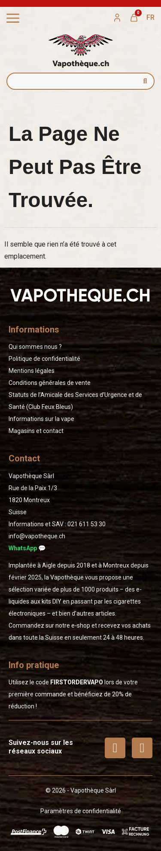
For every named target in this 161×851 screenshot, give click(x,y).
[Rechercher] (145, 81)
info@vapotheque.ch (37, 536)
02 (86, 524)
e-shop (80, 625)
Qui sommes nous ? (35, 346)
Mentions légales (32, 370)
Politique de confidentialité (44, 358)
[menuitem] (150, 17)
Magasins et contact (36, 430)
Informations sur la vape (41, 418)
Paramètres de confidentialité (80, 811)
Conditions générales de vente (50, 382)
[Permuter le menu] (12, 18)
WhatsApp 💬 (27, 548)
